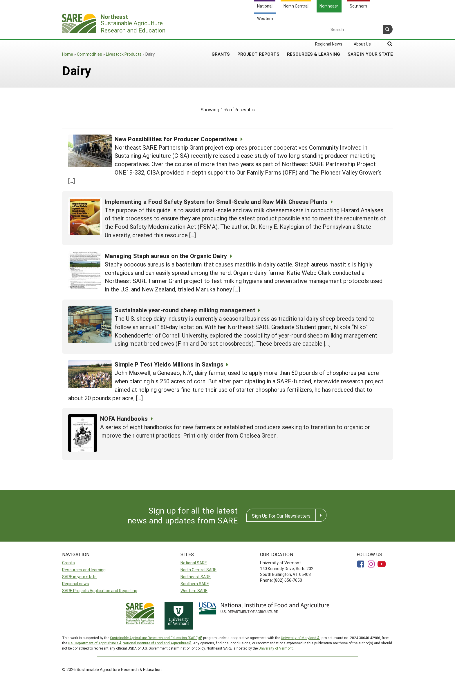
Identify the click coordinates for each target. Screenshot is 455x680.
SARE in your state (79, 576)
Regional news (75, 583)
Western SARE (193, 590)
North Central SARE (198, 569)
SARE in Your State (370, 32)
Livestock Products (124, 54)
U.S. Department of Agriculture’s (93, 643)
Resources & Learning (313, 32)
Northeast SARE (195, 576)
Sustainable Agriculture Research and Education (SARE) (154, 637)
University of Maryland (298, 637)
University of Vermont (276, 648)
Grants (221, 32)
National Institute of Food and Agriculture (155, 643)
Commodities (89, 54)
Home (67, 54)
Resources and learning (84, 569)
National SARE (193, 562)
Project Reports (258, 32)
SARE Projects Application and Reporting (99, 590)
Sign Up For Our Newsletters (281, 516)
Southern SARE (194, 583)
